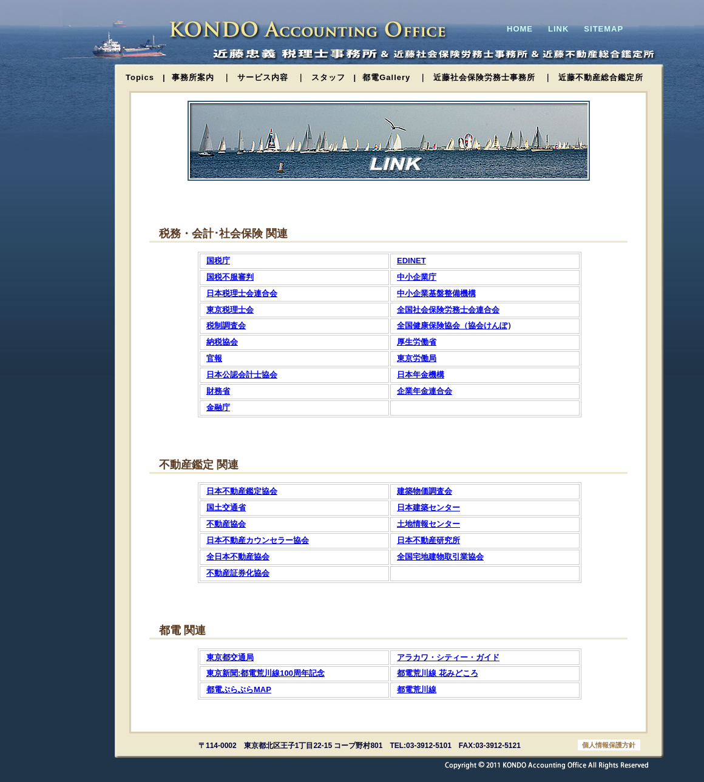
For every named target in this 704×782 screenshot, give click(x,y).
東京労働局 (416, 358)
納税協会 (222, 341)
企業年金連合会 (424, 391)
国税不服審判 (230, 276)
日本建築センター (428, 507)
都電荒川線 (416, 689)
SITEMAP (603, 28)
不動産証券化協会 (237, 573)
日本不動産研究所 (428, 540)
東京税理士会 (230, 309)
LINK (558, 28)
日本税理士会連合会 (241, 293)
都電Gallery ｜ (394, 77)
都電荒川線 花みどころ (437, 673)
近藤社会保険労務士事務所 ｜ (492, 77)
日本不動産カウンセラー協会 (257, 540)
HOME (520, 28)
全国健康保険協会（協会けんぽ (452, 325)
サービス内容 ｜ (271, 77)
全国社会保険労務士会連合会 (448, 309)
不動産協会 (226, 523)
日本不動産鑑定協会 (241, 491)
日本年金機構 (420, 374)
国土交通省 (226, 507)
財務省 (218, 391)
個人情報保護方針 (608, 745)
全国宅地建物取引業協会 (440, 556)
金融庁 (218, 407)
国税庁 (218, 260)
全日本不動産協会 (237, 556)
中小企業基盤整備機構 (436, 293)
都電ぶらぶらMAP (238, 689)
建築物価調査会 (424, 491)
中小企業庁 (416, 276)
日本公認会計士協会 (241, 374)
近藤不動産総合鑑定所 (600, 77)
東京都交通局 (230, 657)
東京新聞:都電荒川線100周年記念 (265, 673)
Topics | (146, 77)
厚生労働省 (416, 341)
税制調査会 (226, 325)
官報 (214, 358)
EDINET (411, 260)
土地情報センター (428, 523)
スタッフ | (334, 77)
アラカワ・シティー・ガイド (448, 657)
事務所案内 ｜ (201, 77)
